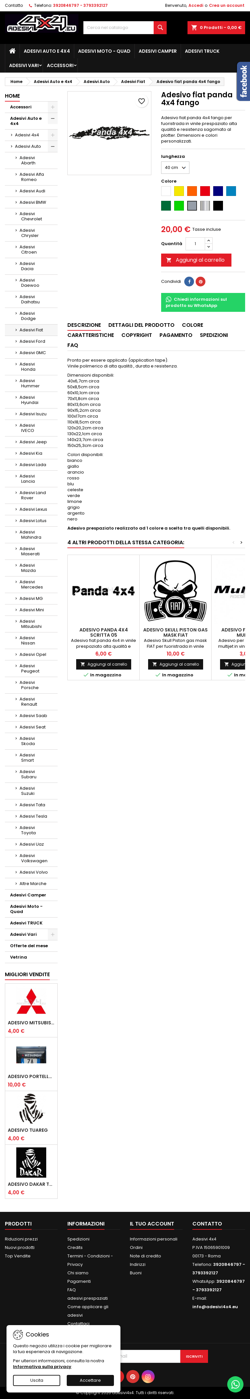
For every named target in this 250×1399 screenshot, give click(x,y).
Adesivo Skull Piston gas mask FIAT (175, 632)
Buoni (136, 1273)
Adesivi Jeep (33, 442)
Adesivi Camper (158, 51)
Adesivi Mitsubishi (31, 624)
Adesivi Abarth (27, 160)
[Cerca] (125, 27)
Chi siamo (78, 1273)
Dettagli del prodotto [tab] (141, 325)
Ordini (136, 1247)
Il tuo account (152, 1223)
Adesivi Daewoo (29, 282)
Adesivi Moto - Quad (104, 51)
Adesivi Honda (27, 366)
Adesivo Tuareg (28, 1130)
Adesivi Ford (32, 341)
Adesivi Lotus (33, 521)
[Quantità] (195, 243)
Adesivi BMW (33, 202)
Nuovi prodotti (20, 1247)
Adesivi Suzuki (27, 790)
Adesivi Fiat (31, 330)
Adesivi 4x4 (27, 135)
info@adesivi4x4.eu (215, 1307)
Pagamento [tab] (176, 335)
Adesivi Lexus (33, 509)
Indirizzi (138, 1264)
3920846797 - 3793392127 (80, 5)
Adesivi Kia (31, 453)
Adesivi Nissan (27, 640)
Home (12, 96)
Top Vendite (18, 1256)
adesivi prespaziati (87, 1298)
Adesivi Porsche (29, 685)
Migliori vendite (27, 974)
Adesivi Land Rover (33, 495)
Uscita (36, 1380)
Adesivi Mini (32, 610)
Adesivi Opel (33, 654)
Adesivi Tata (32, 805)
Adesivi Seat (33, 727)
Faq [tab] (72, 345)
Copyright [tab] (136, 335)
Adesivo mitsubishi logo (31, 1022)
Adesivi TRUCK (202, 51)
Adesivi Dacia (27, 266)
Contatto (14, 5)
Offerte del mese (29, 946)
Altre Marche (33, 883)
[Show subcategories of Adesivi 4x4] (53, 135)
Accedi (195, 5)
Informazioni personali (153, 1239)
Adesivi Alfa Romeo (32, 177)
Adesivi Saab (33, 716)
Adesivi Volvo (34, 872)
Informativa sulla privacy (42, 1367)
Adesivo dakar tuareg (31, 1184)
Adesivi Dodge (28, 316)
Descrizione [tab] (84, 325)
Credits (75, 1247)
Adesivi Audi (32, 191)
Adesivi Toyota (28, 830)
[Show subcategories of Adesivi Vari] (53, 934)
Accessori (60, 65)
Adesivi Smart (27, 757)
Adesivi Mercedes (31, 584)
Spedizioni (78, 1239)
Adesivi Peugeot (29, 668)
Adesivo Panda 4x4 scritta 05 (103, 632)
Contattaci (78, 1324)
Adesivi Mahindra (30, 534)
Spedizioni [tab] (214, 335)
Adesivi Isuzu (33, 414)
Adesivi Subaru (28, 774)
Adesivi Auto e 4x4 (47, 51)
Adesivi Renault (28, 701)
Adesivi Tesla (33, 816)
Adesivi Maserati (30, 551)
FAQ (71, 1290)
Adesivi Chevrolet (31, 216)
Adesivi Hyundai (29, 400)
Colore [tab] (192, 325)
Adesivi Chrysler (29, 233)
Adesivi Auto (28, 146)
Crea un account (226, 5)
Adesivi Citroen (28, 249)
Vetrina (18, 957)
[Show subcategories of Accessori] (53, 107)
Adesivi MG (31, 598)
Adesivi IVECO (27, 428)
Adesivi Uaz (32, 844)
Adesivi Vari (24, 65)
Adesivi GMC (33, 353)
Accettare (90, 1380)
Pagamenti (79, 1281)
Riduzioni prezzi (21, 1239)
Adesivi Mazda (28, 568)
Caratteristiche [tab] (90, 335)
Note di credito (145, 1256)
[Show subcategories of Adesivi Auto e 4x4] (53, 118)
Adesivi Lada (33, 465)
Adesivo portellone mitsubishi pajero (31, 1076)
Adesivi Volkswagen (34, 858)
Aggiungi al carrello (195, 260)
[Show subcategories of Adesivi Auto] (53, 146)
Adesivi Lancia (27, 478)
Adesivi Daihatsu (30, 299)
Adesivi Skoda (27, 741)
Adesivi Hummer (30, 383)
